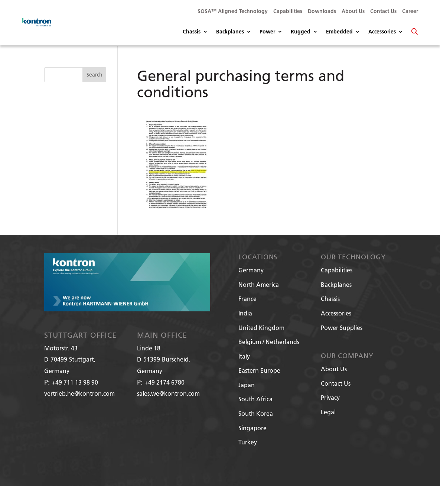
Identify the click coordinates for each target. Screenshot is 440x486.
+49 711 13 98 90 (75, 382)
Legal (328, 412)
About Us (353, 11)
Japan (246, 385)
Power (267, 32)
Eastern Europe (259, 370)
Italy (244, 356)
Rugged (300, 32)
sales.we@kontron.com (168, 393)
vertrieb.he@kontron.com (79, 393)
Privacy (330, 397)
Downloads (322, 11)
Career (410, 11)
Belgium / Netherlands (268, 342)
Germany (251, 270)
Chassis (192, 32)
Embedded (339, 32)
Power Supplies (341, 327)
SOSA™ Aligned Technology (233, 11)
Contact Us (383, 11)
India (245, 313)
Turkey (247, 442)
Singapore (252, 428)
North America (258, 284)
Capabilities (287, 11)
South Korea (255, 413)
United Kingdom (261, 327)
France (247, 298)
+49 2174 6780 (164, 382)
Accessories (382, 32)
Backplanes (230, 32)
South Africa (255, 399)
